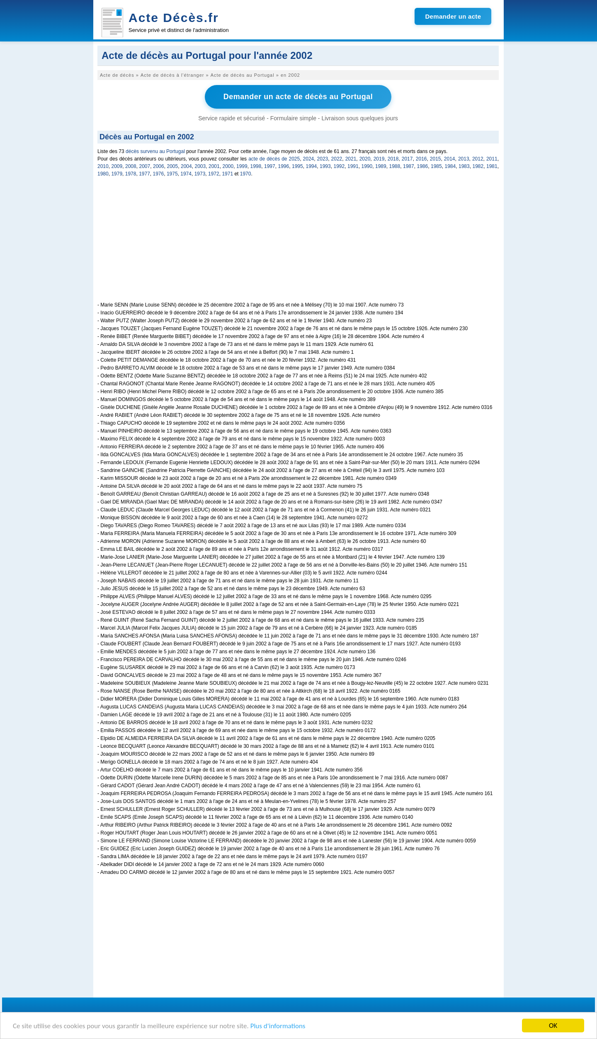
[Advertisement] (298, 244)
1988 (394, 166)
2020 (365, 159)
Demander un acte (453, 16)
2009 (117, 166)
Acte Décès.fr (174, 17)
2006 (158, 166)
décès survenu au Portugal (155, 151)
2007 (144, 166)
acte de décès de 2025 (274, 159)
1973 (200, 174)
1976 (158, 174)
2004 (186, 166)
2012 (477, 159)
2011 (492, 159)
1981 (492, 166)
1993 (325, 166)
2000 (228, 166)
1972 (213, 174)
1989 (380, 166)
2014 (449, 159)
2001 (214, 166)
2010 (103, 166)
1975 (172, 174)
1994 (311, 166)
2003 (200, 166)
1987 (408, 166)
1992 (339, 166)
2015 (435, 159)
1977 (144, 174)
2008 (130, 166)
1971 (227, 174)
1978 (130, 174)
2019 (379, 159)
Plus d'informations (278, 1026)
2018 (393, 159)
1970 (245, 174)
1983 (464, 166)
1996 (283, 166)
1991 (353, 166)
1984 (450, 166)
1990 (367, 166)
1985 (436, 166)
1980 (103, 174)
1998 (256, 166)
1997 (269, 166)
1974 (186, 174)
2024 (308, 159)
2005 (172, 166)
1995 (297, 166)
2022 (336, 159)
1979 (116, 174)
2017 (407, 159)
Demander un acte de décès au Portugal (298, 96)
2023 (322, 159)
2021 (351, 159)
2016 (421, 159)
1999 (242, 166)
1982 (478, 166)
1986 (422, 166)
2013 (463, 159)
